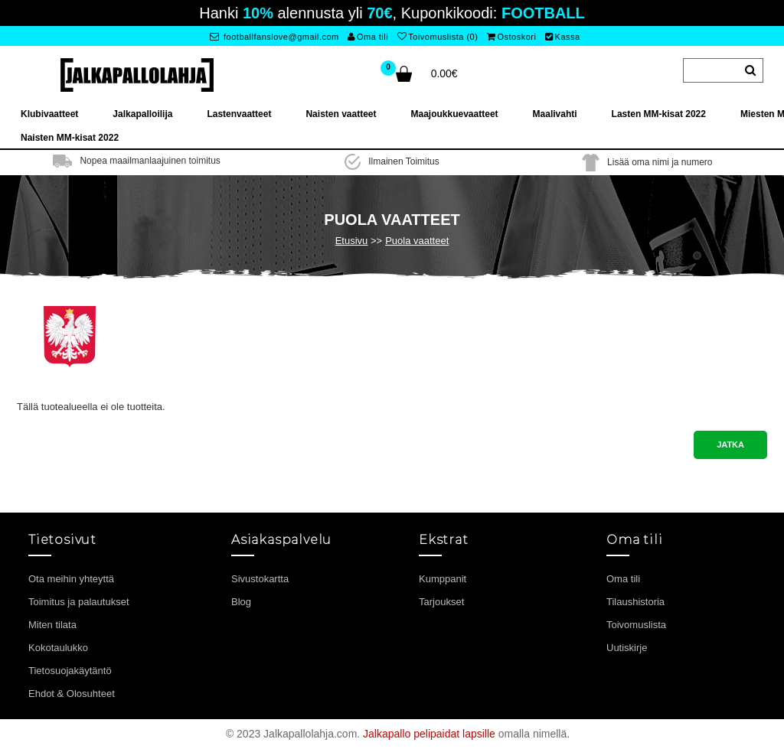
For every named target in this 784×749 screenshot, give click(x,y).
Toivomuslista (636, 624)
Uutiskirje (626, 647)
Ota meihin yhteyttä (71, 579)
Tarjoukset (441, 601)
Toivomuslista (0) (438, 36)
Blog (241, 601)
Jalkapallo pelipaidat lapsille (429, 734)
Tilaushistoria (635, 601)
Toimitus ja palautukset (78, 601)
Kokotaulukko (58, 647)
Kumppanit (442, 579)
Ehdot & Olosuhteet (71, 693)
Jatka (730, 444)
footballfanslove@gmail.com (274, 36)
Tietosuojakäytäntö (70, 670)
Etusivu (351, 240)
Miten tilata (52, 624)
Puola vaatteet (417, 240)
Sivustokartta (260, 579)
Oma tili (368, 36)
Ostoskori (511, 36)
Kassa (562, 36)
